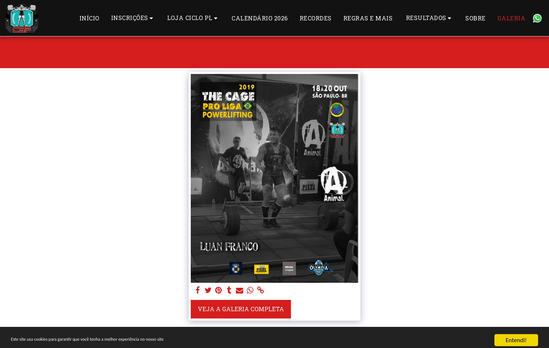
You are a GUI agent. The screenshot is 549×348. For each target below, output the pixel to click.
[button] (133, 18)
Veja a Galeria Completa (241, 309)
